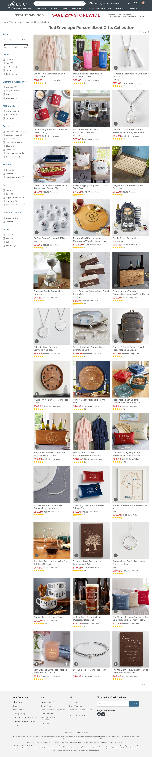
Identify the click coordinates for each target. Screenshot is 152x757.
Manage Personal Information (49, 718)
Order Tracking (75, 706)
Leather (11, 173)
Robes (10, 94)
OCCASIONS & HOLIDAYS (99, 8)
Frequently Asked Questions (53, 710)
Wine (10, 190)
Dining (10, 70)
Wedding (12, 218)
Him (9, 238)
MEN (65, 8)
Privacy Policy (19, 713)
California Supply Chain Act (25, 717)
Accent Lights (13, 157)
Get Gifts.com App (77, 715)
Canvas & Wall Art (16, 131)
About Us (17, 702)
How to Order (47, 713)
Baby (10, 242)
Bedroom (12, 74)
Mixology (11, 201)
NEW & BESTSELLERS (21, 8)
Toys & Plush (13, 115)
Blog (15, 706)
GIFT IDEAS (41, 8)
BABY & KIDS (77, 8)
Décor (11, 59)
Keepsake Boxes (15, 177)
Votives (10, 149)
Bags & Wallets (14, 91)
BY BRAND (120, 8)
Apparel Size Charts (49, 702)
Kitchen (11, 67)
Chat (93, 3)
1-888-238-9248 (111, 3)
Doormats (12, 139)
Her (9, 235)
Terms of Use (19, 710)
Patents (16, 725)
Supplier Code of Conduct (24, 721)
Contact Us (46, 706)
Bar (9, 63)
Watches (11, 98)
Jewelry (11, 87)
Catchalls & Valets (15, 142)
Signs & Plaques (15, 153)
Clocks (10, 146)
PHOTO (133, 8)
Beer (9, 194)
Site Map (45, 723)
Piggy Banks (13, 111)
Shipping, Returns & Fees (80, 710)
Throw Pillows (14, 135)
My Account (74, 702)
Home (5, 22)
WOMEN (54, 8)
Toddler (11, 245)
